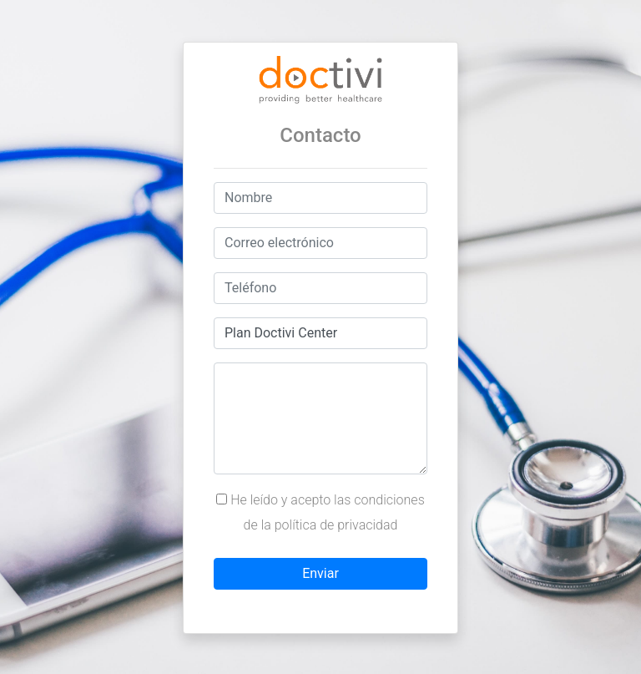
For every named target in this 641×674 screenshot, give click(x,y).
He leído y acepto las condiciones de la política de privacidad (320, 512)
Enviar (320, 573)
